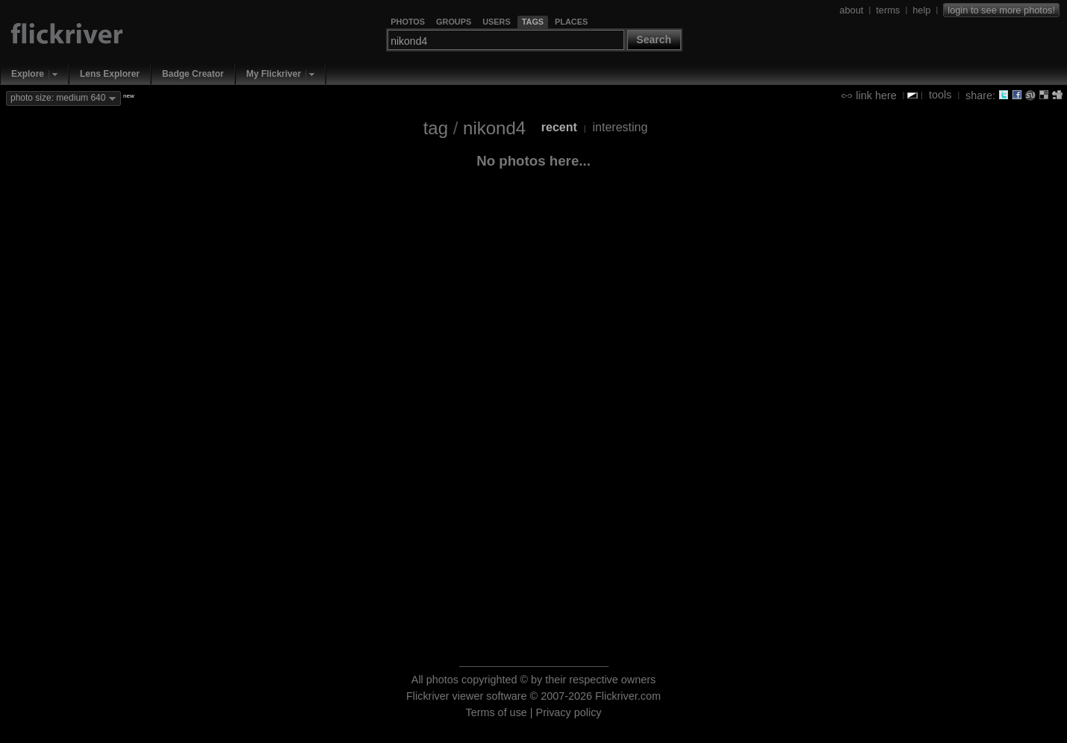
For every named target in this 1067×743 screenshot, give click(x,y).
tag (435, 128)
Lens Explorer (110, 74)
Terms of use (495, 712)
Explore (27, 74)
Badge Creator (193, 74)
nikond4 (494, 128)
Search (653, 40)
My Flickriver (273, 74)
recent (559, 127)
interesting (620, 127)
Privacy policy (569, 712)
